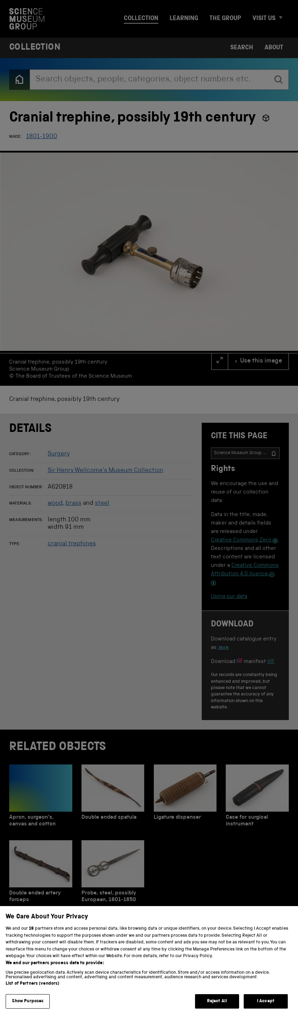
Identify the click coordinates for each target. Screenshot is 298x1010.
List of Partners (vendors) (32, 989)
